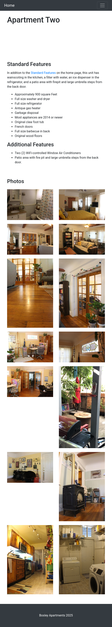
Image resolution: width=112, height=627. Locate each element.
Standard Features (43, 73)
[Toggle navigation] (102, 5)
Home (9, 5)
